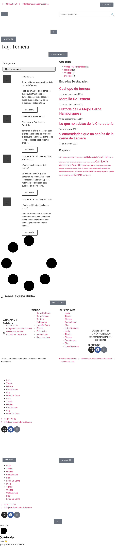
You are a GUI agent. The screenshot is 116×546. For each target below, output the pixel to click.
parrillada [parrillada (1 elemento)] (86, 172)
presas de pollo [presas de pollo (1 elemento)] (98, 172)
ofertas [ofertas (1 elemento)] (77, 172)
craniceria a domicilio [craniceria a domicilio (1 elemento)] (95, 169)
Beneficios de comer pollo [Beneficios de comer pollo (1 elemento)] (75, 157)
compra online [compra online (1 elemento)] (106, 165)
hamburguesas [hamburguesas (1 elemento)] (69, 172)
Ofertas (27, 116)
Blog (67, 325)
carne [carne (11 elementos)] (103, 156)
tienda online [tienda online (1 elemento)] (87, 175)
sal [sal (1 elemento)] (64, 175)
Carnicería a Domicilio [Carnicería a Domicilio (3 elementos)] (70, 165)
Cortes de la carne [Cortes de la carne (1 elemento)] (82, 169)
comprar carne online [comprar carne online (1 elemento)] (65, 169)
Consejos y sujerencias (37, 156)
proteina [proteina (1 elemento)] (105, 172)
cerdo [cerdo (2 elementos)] (84, 165)
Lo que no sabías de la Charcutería (86, 124)
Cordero (40, 319)
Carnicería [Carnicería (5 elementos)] (101, 161)
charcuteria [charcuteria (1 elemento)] (98, 165)
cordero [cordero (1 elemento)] (74, 169)
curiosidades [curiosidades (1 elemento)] (106, 169)
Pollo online (42, 331)
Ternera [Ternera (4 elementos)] (78, 174)
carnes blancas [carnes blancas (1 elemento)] (74, 162)
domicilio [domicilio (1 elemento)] (62, 172)
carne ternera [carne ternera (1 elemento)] (91, 162)
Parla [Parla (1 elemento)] (80, 172)
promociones (42, 334)
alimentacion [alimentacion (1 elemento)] (63, 157)
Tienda (68, 316)
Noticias (68, 70)
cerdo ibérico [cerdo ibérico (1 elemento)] (91, 165)
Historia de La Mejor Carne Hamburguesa (80, 111)
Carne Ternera (43, 316)
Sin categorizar (43, 337)
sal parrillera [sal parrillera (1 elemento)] (69, 175)
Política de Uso (67, 361)
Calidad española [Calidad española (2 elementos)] (90, 157)
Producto (28, 76)
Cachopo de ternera (74, 89)
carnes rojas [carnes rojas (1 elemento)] (82, 162)
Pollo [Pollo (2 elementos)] (91, 171)
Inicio (67, 313)
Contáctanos (70, 322)
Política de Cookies (67, 358)
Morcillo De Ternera (74, 99)
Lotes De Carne (43, 325)
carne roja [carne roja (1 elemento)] (66, 162)
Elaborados (42, 322)
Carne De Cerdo (44, 313)
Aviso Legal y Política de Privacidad (96, 358)
